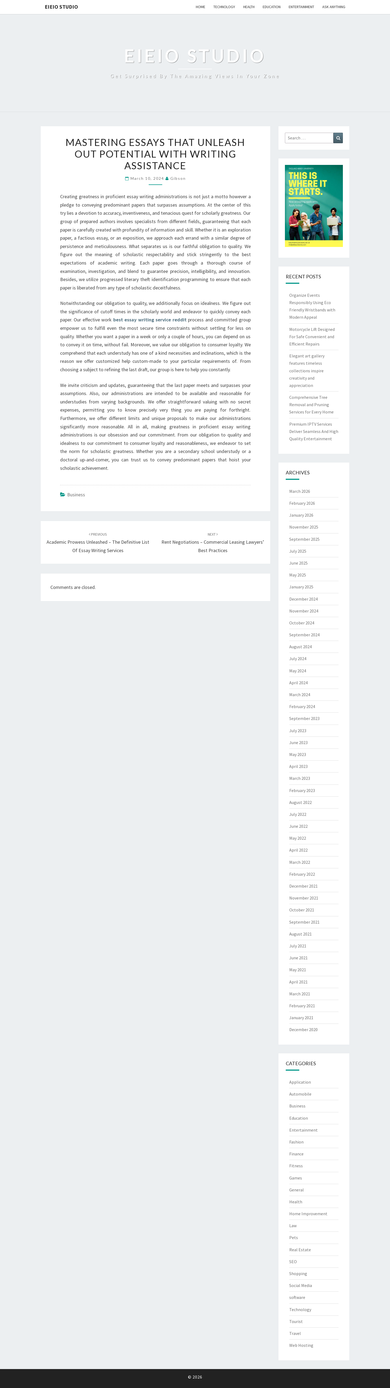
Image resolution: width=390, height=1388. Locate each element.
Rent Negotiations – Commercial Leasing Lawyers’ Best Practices (212, 542)
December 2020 (303, 1029)
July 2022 (297, 814)
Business (76, 494)
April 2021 (298, 982)
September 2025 (304, 539)
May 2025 (297, 575)
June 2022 (298, 826)
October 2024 (301, 622)
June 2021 (298, 957)
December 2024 (303, 599)
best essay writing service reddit (150, 320)
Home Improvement (308, 1213)
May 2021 (297, 969)
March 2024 (299, 694)
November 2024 (303, 611)
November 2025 (303, 527)
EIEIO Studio (61, 6)
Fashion (296, 1142)
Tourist (296, 1321)
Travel (295, 1333)
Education (272, 6)
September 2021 (304, 922)
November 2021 (303, 898)
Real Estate (300, 1249)
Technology (224, 6)
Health (249, 6)
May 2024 (297, 670)
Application (300, 1082)
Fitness (296, 1165)
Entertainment (301, 6)
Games (295, 1178)
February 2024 (302, 706)
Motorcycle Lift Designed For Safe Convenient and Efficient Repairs (312, 337)
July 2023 (297, 730)
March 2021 (299, 993)
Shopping (298, 1273)
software (297, 1297)
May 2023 (297, 754)
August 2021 (300, 934)
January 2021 (301, 1017)
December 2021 (303, 886)
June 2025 (298, 563)
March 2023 (299, 778)
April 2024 (298, 682)
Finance (296, 1153)
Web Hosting (301, 1345)
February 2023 (302, 790)
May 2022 (297, 838)
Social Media (300, 1285)
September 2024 (304, 634)
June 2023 (298, 742)
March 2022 (299, 862)
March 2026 (299, 491)
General (296, 1189)
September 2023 (304, 718)
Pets (293, 1237)
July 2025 (297, 551)
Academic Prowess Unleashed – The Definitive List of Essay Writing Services (98, 542)
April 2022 (298, 850)
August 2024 (300, 646)
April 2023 (298, 766)
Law (293, 1225)
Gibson (178, 178)
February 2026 (302, 503)
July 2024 (297, 658)
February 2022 (302, 874)
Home (200, 6)
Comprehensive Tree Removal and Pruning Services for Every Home (311, 405)
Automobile (300, 1094)
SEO (293, 1261)
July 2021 (297, 946)
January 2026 (301, 515)
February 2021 (302, 1005)
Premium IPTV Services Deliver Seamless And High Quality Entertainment (313, 431)
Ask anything (333, 6)
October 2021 (301, 910)
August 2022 (300, 802)
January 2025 (301, 586)
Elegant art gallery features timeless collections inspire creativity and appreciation (306, 370)
